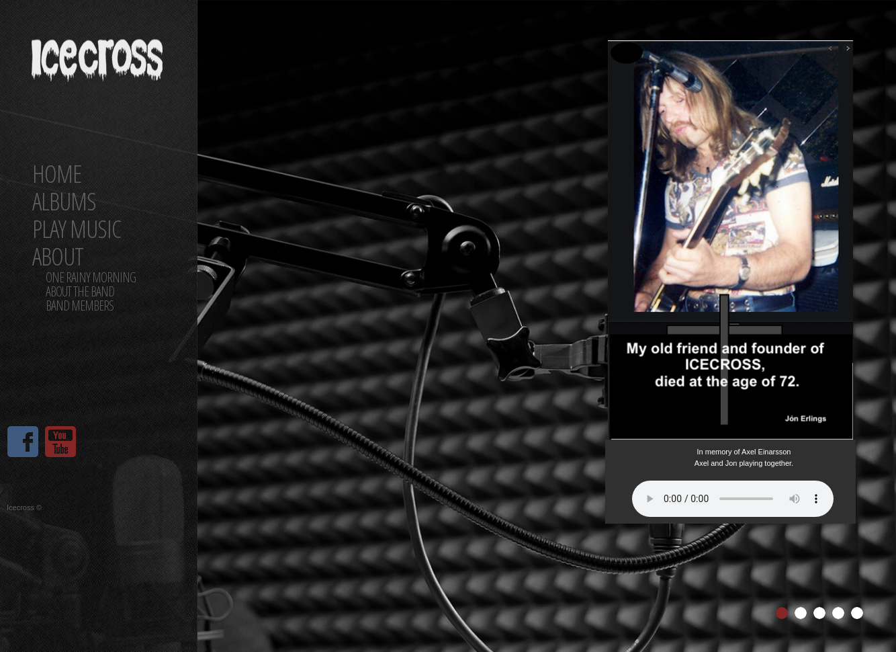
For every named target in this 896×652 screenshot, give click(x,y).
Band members (80, 305)
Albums (64, 201)
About (57, 256)
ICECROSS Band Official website (98, 72)
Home (56, 174)
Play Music (76, 229)
